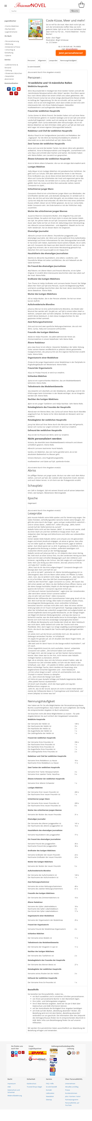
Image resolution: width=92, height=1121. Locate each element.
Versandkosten (72, 49)
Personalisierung (12, 41)
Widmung (9, 44)
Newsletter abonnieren (9, 77)
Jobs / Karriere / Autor (72, 1096)
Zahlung (8, 70)
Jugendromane (11, 32)
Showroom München (13, 73)
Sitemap (49, 1100)
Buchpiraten (10, 29)
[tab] (15, 21)
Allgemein (42, 60)
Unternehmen (70, 1083)
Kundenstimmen (71, 1093)
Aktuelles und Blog (71, 1087)
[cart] (82, 7)
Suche (75, 11)
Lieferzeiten (50, 1093)
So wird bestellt (34, 67)
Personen (31, 60)
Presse (67, 1090)
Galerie (8, 55)
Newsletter (50, 1096)
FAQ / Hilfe (50, 1083)
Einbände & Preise (12, 47)
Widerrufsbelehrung (15, 1095)
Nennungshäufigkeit (68, 60)
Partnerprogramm (71, 1100)
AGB (9, 1087)
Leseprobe (53, 60)
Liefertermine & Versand (11, 66)
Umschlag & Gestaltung (10, 51)
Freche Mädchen (12, 26)
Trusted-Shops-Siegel (34, 1087)
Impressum (12, 1083)
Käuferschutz (31, 1083)
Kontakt (49, 1090)
